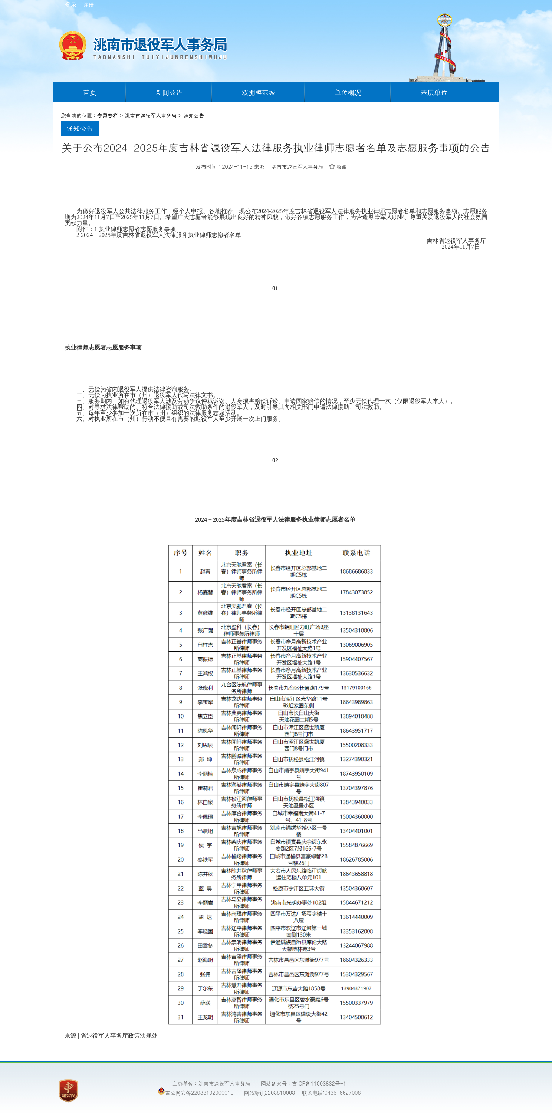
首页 (89, 92)
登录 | (73, 4)
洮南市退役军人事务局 (151, 115)
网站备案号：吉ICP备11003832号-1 (303, 1083)
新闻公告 (169, 92)
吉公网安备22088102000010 (195, 1091)
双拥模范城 (258, 92)
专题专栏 (107, 115)
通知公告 (193, 115)
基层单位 (434, 92)
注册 (88, 5)
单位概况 (348, 92)
